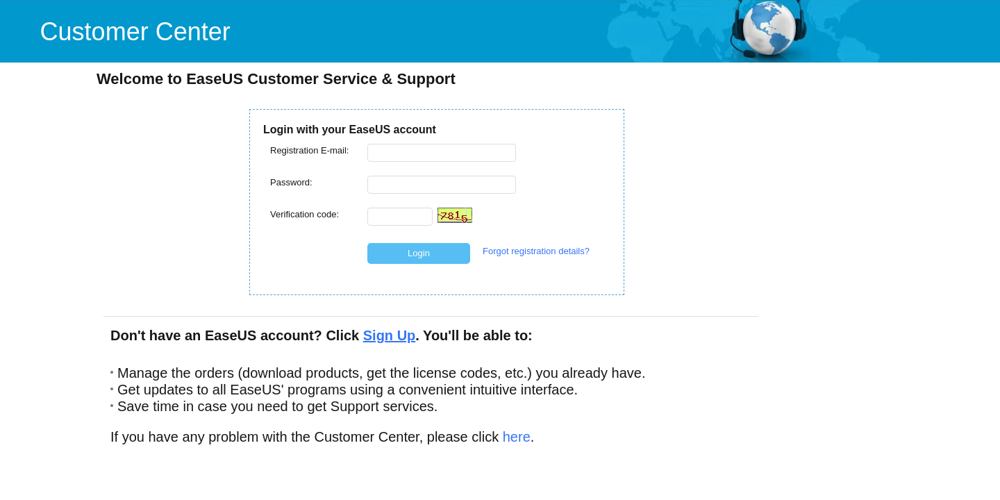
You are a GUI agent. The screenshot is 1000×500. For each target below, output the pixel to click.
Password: (291, 182)
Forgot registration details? (536, 251)
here (517, 436)
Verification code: (304, 214)
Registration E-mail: (309, 150)
